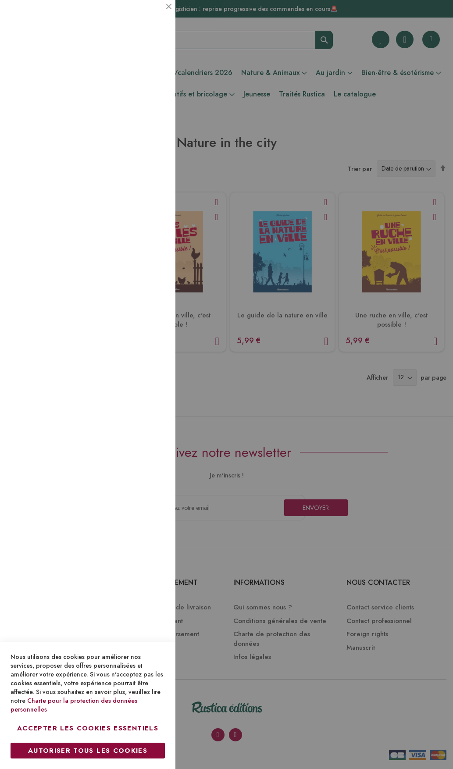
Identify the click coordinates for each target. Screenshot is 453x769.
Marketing (151, 212)
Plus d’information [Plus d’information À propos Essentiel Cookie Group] (138, 81)
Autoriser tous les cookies (87, 750)
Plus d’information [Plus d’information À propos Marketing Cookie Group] (138, 267)
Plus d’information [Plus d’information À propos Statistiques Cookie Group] (138, 174)
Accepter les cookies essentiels (87, 728)
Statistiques (151, 119)
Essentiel (151, 17)
